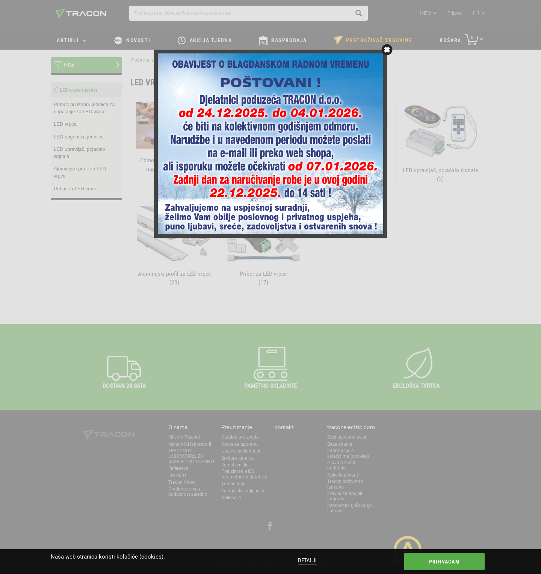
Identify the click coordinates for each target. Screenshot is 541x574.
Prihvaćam (444, 562)
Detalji (307, 560)
